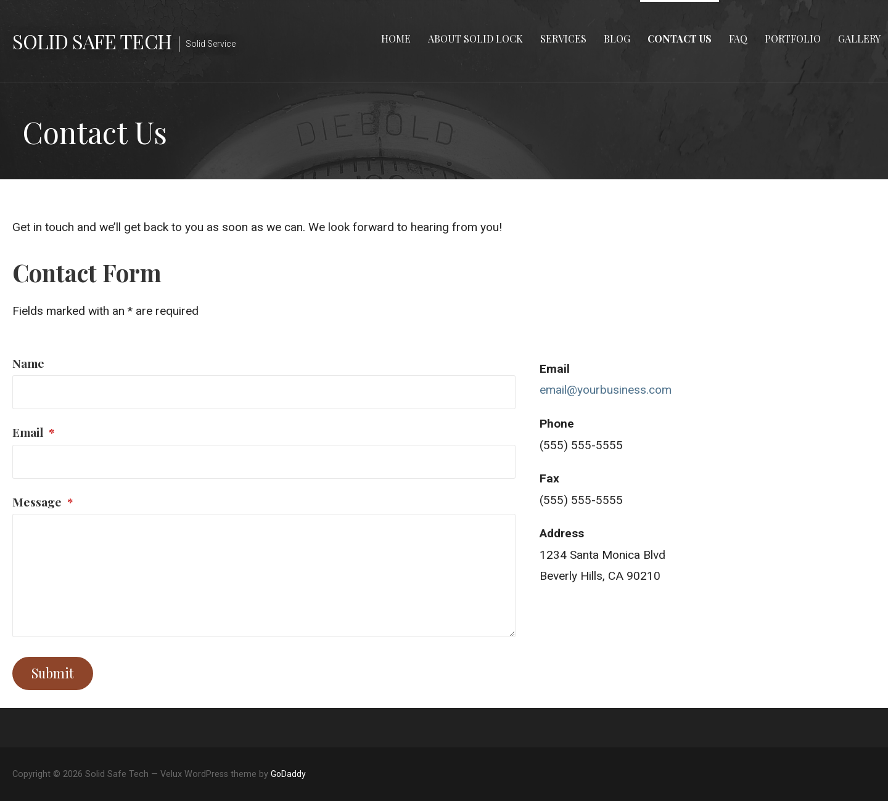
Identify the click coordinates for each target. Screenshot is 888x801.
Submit (52, 672)
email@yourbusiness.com (606, 390)
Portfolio (793, 38)
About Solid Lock (475, 38)
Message (42, 502)
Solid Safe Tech (91, 41)
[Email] (264, 462)
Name (28, 363)
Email (33, 432)
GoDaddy (288, 774)
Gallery (859, 38)
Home (396, 38)
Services (563, 38)
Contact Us (680, 38)
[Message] (264, 575)
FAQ (738, 38)
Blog (617, 38)
